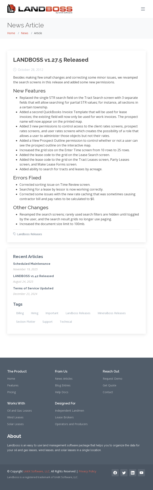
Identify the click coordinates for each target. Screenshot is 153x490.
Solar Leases (15, 424)
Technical (66, 321)
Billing (20, 313)
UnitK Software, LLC (37, 471)
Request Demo (112, 378)
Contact (108, 392)
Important (51, 313)
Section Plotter (25, 321)
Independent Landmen (69, 410)
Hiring (34, 313)
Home (11, 33)
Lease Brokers (64, 417)
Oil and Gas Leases (19, 410)
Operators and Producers (71, 424)
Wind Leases (15, 417)
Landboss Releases (29, 234)
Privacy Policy (87, 471)
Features (13, 385)
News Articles (64, 378)
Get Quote (109, 385)
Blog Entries (63, 385)
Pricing (11, 392)
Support (47, 321)
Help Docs (61, 392)
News (24, 33)
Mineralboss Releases (112, 313)
